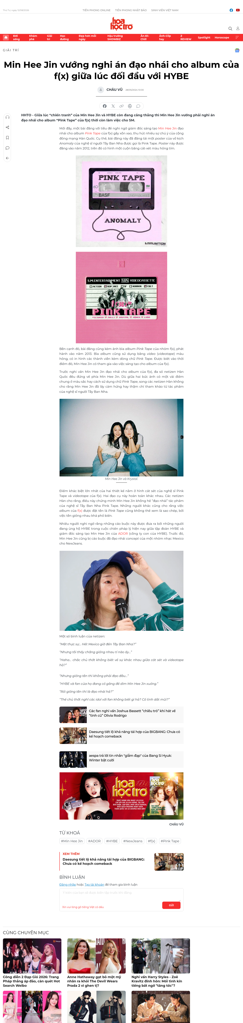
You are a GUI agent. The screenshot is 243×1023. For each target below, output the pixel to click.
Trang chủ (6, 37)
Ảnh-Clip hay (165, 37)
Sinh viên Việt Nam (165, 10)
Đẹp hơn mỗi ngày (87, 37)
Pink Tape (92, 133)
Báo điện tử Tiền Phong (121, 23)
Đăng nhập (67, 884)
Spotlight (204, 37)
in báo (130, 106)
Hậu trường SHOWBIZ (115, 37)
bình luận (138, 106)
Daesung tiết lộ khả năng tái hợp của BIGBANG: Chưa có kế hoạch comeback (134, 734)
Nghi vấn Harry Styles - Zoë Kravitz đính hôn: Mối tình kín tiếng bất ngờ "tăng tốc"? (157, 981)
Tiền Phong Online (97, 10)
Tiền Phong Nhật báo (131, 10)
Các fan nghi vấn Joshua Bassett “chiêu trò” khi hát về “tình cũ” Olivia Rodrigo (132, 713)
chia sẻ (104, 106)
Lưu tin (7, 137)
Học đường (64, 37)
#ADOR (94, 841)
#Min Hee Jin (72, 841)
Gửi (171, 905)
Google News (237, 50)
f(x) (79, 511)
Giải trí (49, 37)
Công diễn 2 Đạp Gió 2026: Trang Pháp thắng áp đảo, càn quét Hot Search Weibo (31, 981)
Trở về (7, 158)
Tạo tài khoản (94, 884)
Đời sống (16, 37)
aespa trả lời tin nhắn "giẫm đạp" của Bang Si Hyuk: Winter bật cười (130, 758)
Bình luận (7, 148)
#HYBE (112, 841)
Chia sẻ (7, 127)
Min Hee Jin (167, 128)
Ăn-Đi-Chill (145, 37)
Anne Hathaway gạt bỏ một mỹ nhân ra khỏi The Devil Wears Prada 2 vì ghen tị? (94, 981)
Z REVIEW (186, 37)
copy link (121, 106)
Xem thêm (237, 37)
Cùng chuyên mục (26, 932)
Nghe (7, 117)
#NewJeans (133, 841)
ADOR (123, 533)
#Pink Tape (170, 841)
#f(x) (151, 841)
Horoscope (222, 37)
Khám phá (33, 37)
